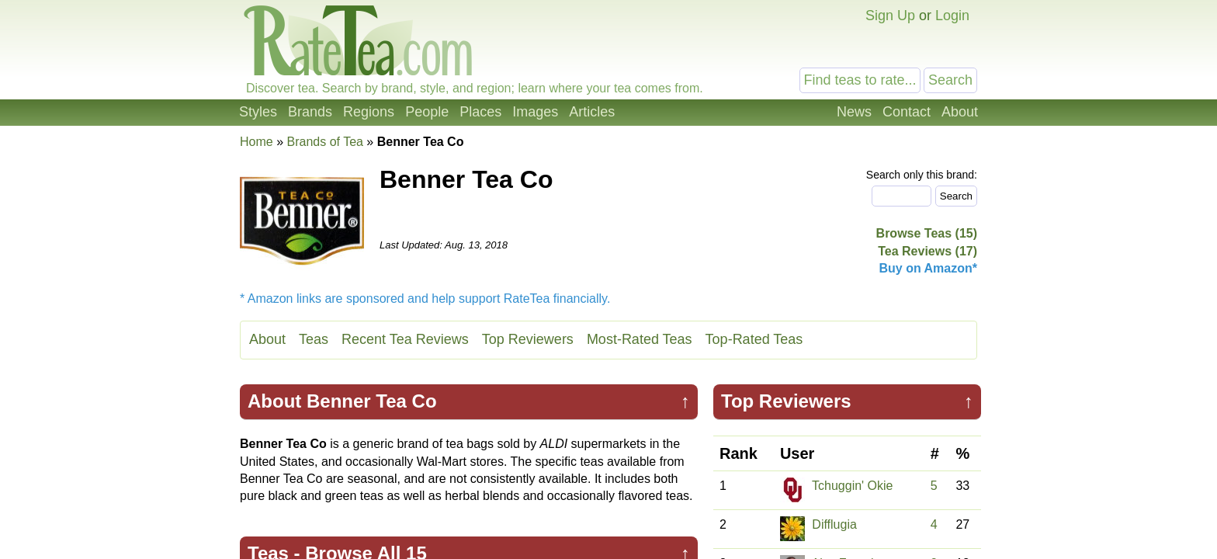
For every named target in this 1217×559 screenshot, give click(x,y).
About (959, 112)
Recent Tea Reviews (405, 339)
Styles (258, 112)
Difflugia (834, 524)
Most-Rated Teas (639, 339)
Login (952, 15)
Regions (368, 112)
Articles (592, 112)
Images (535, 112)
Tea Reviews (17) (927, 251)
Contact (906, 112)
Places (480, 112)
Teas (313, 339)
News (854, 112)
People (427, 112)
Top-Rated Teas (754, 339)
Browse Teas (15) (926, 233)
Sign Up (890, 15)
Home (256, 141)
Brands (310, 112)
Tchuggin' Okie (852, 485)
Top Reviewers (528, 339)
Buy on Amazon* (928, 268)
